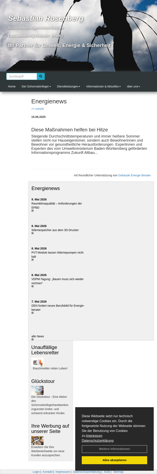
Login (36, 471)
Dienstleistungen (68, 86)
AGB (107, 471)
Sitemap (118, 471)
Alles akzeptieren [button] (114, 460)
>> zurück (37, 108)
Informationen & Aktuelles (103, 86)
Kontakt (47, 471)
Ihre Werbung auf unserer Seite (50, 428)
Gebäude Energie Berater (134, 175)
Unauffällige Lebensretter (45, 349)
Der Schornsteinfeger (36, 86)
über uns (133, 86)
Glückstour (43, 381)
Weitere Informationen (114, 449)
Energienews (45, 188)
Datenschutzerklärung (98, 440)
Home (12, 86)
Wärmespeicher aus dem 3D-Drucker (55, 230)
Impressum (94, 435)
